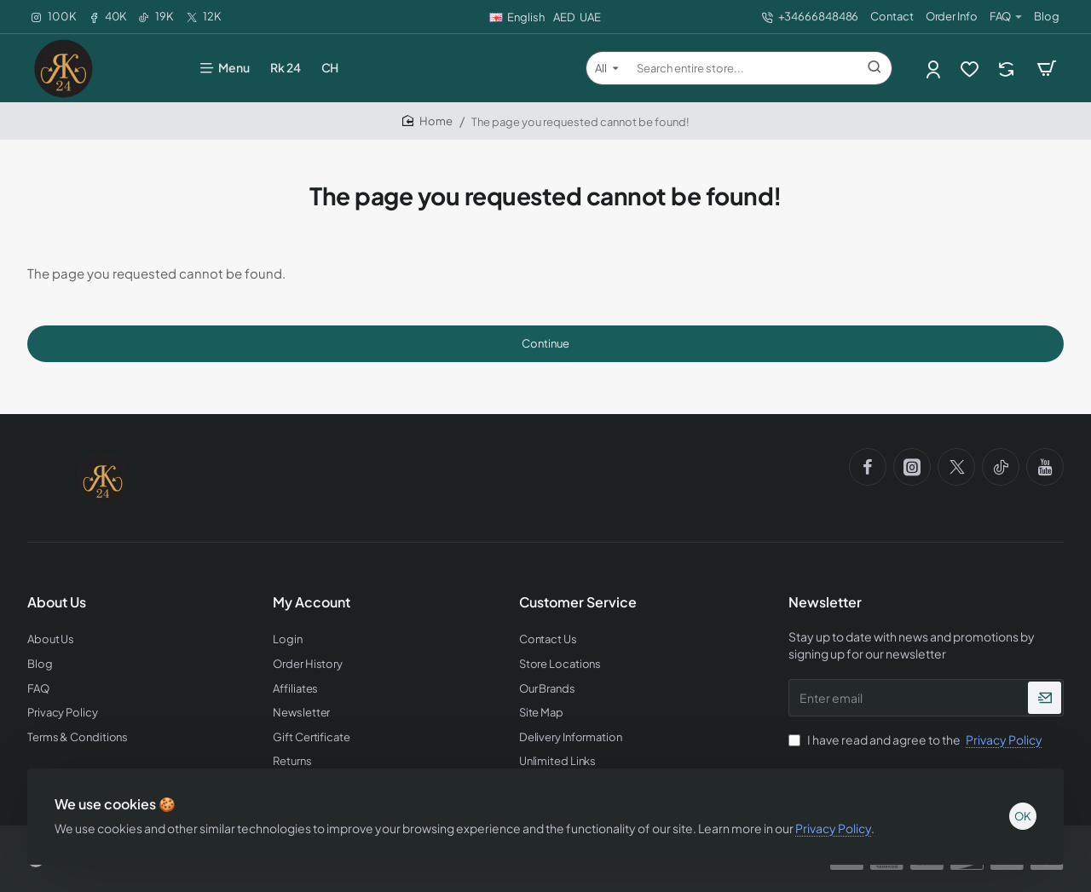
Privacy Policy (833, 828)
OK (1022, 816)
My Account (311, 602)
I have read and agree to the (917, 739)
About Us (56, 602)
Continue (545, 343)
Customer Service (578, 602)
